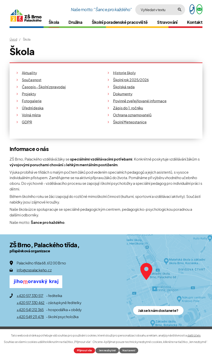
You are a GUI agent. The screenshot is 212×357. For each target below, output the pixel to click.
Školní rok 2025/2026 (131, 80)
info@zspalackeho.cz (34, 270)
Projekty (29, 94)
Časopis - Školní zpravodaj (44, 87)
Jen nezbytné (107, 350)
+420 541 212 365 (30, 309)
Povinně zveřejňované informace (140, 101)
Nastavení (128, 350)
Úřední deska (33, 108)
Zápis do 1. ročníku (128, 108)
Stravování (167, 22)
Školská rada (124, 87)
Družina (75, 22)
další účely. (194, 335)
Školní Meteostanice (130, 122)
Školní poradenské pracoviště (120, 22)
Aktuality (29, 73)
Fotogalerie (32, 101)
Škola (54, 22)
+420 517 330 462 (31, 302)
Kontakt (194, 22)
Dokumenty (122, 94)
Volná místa (31, 115)
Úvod (13, 39)
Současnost (31, 80)
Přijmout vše (84, 350)
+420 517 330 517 (30, 295)
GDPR (27, 122)
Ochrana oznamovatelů (132, 115)
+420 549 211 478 (30, 316)
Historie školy (124, 73)
